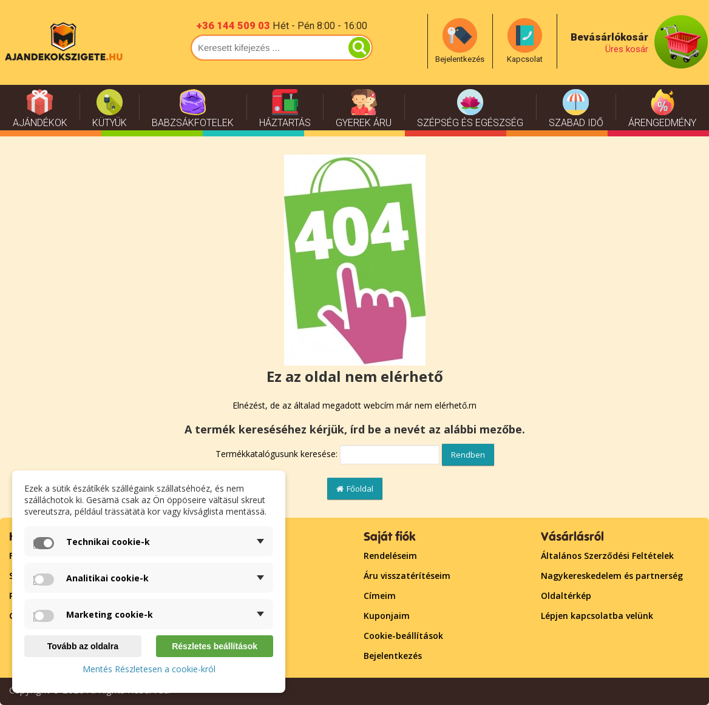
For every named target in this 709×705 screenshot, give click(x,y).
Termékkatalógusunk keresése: (276, 453)
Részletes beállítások (214, 646)
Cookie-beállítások (403, 635)
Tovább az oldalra (82, 646)
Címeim (380, 595)
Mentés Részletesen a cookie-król (149, 669)
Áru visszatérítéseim (407, 575)
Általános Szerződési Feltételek (607, 555)
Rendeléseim (390, 555)
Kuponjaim (387, 615)
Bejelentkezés (393, 655)
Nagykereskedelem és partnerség (612, 575)
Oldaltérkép (566, 595)
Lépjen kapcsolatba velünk (597, 615)
